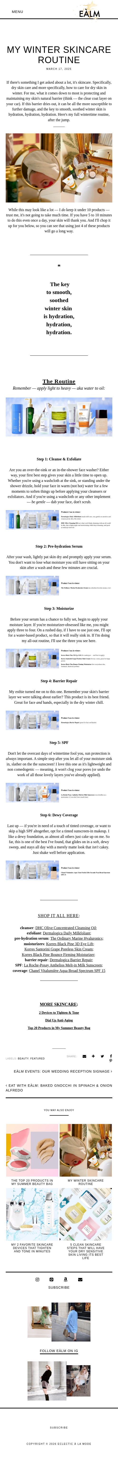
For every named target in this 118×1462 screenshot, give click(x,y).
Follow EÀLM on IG (59, 1351)
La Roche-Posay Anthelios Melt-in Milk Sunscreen (63, 965)
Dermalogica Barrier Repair (71, 960)
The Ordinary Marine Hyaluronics (76, 938)
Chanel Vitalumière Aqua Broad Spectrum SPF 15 (67, 971)
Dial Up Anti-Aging (59, 1020)
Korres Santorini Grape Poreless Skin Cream (58, 949)
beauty (23, 1058)
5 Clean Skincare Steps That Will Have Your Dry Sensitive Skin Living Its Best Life (86, 1251)
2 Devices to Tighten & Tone (59, 1013)
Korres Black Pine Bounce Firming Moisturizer (58, 955)
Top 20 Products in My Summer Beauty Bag (59, 1028)
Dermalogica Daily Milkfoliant (66, 933)
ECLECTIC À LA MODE (74, 1444)
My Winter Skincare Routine (86, 1182)
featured (37, 1058)
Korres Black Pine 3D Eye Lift (69, 944)
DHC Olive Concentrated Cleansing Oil (65, 928)
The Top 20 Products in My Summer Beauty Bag (32, 1182)
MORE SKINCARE (58, 1004)
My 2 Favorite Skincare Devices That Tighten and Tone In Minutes (32, 1248)
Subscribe (59, 1287)
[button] (17, 11)
